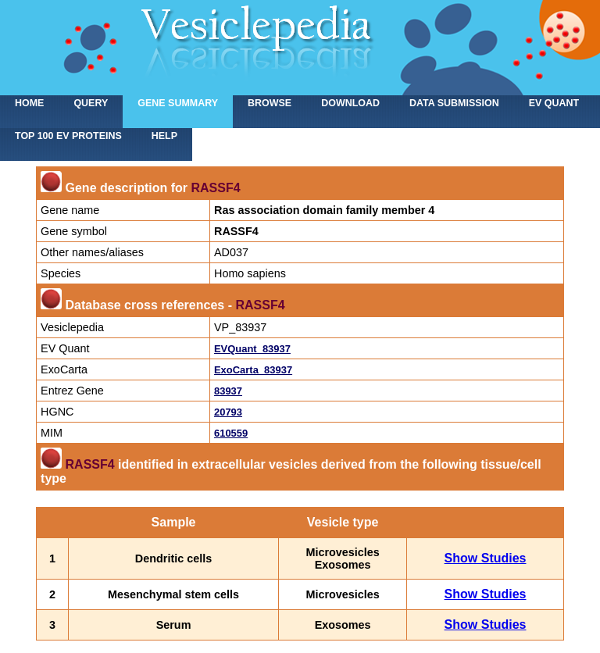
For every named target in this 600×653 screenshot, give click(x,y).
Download (350, 103)
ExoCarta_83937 (253, 370)
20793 (228, 412)
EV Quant (554, 103)
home (29, 103)
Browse (269, 103)
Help (164, 135)
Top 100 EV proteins (68, 135)
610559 (231, 433)
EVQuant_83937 (252, 349)
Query (90, 103)
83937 (228, 391)
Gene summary (178, 103)
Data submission (454, 103)
